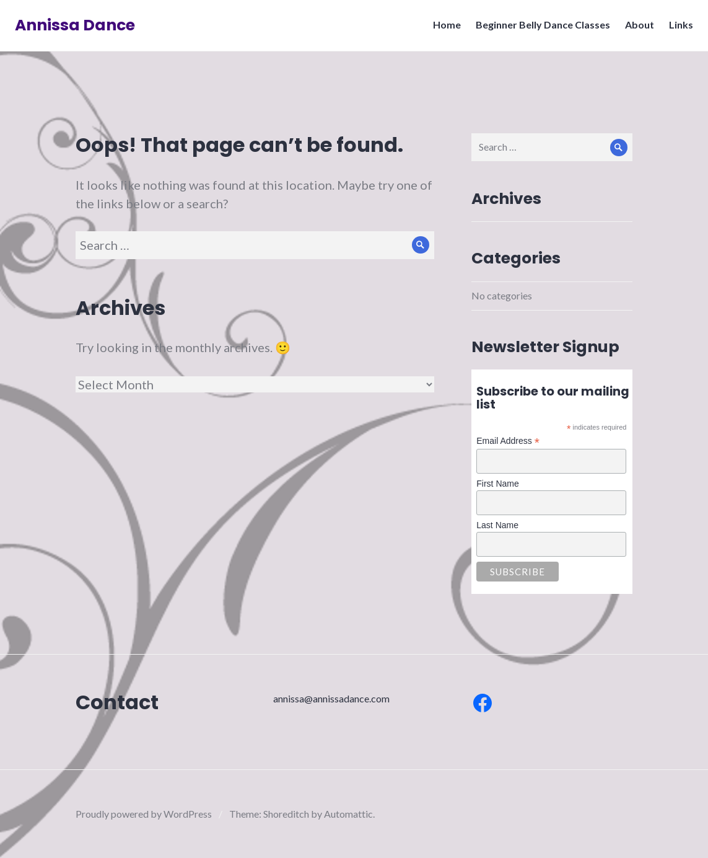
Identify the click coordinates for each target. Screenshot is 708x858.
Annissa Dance (79, 29)
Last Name (497, 525)
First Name (497, 484)
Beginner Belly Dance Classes (539, 28)
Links (677, 28)
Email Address (508, 441)
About (635, 28)
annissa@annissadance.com (331, 698)
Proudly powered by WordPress (144, 814)
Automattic (348, 814)
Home (443, 28)
